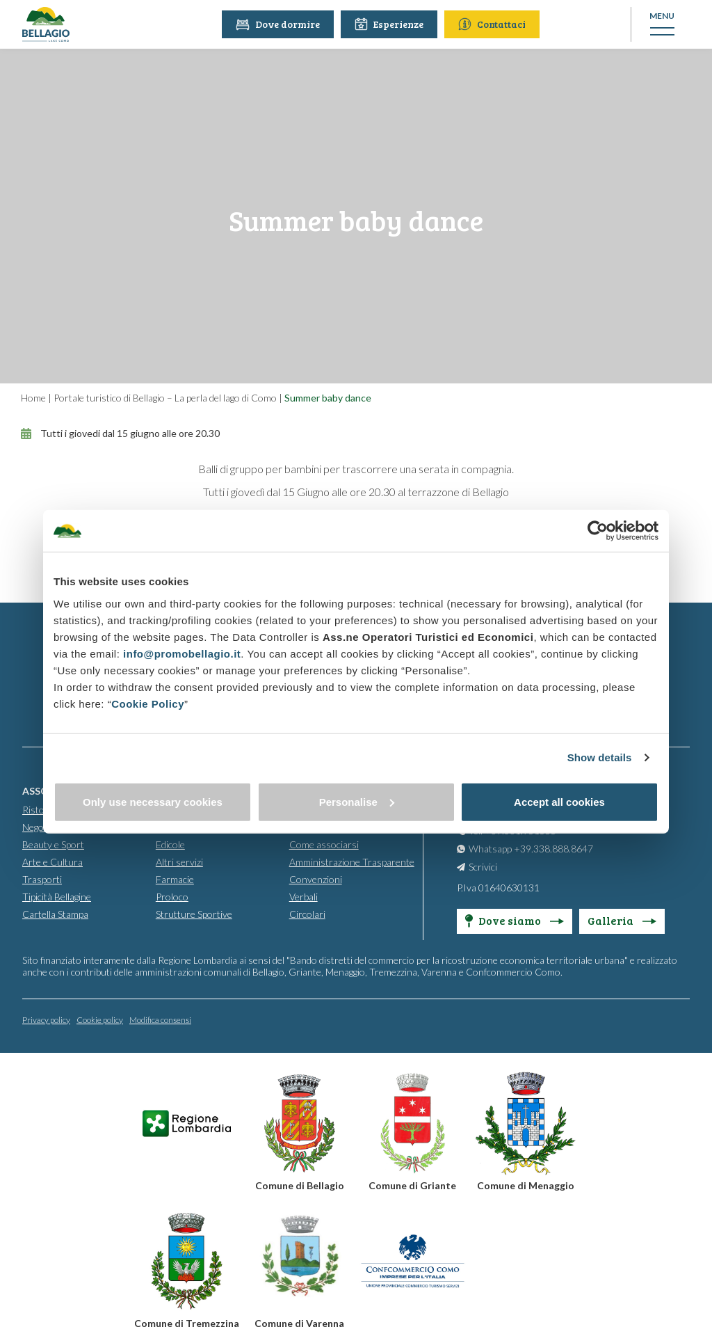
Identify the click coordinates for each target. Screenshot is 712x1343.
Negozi (36, 827)
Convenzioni (315, 879)
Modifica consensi (160, 1020)
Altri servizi (179, 862)
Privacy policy (46, 1020)
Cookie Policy (147, 703)
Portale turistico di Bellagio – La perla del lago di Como (165, 398)
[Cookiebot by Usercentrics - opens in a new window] (597, 530)
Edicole (170, 844)
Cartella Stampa (55, 914)
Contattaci (494, 24)
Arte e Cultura (52, 862)
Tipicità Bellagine (56, 897)
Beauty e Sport (53, 844)
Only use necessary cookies (152, 801)
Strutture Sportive (194, 914)
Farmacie (175, 879)
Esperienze (391, 24)
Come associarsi (324, 844)
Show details (599, 757)
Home (33, 398)
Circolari (307, 914)
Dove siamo (514, 920)
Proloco (172, 897)
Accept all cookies (559, 801)
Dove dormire (280, 24)
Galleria (622, 920)
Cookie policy (99, 1020)
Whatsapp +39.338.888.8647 (531, 849)
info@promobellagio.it (182, 653)
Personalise (356, 801)
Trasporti (42, 879)
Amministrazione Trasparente (351, 862)
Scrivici (483, 867)
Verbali (303, 897)
